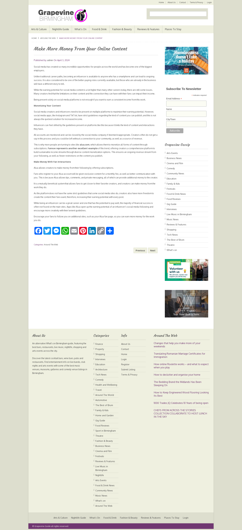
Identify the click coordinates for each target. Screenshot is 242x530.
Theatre (171, 245)
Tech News (172, 234)
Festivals (171, 188)
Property (99, 349)
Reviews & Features (148, 29)
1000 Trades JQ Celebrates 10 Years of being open (181, 402)
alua (84, 148)
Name (169, 109)
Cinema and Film (175, 163)
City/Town (171, 119)
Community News (175, 173)
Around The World (104, 395)
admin (50, 60)
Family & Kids (173, 183)
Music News (173, 219)
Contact (182, 2)
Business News (174, 158)
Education (171, 178)
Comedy (171, 168)
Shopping (171, 229)
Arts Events (172, 153)
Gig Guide (171, 204)
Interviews (172, 209)
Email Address (174, 98)
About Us (171, 2)
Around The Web (48, 38)
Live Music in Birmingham (179, 214)
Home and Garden (104, 415)
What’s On (80, 29)
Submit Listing (128, 369)
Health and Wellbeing (106, 384)
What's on (172, 250)
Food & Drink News (176, 194)
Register (125, 364)
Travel (98, 390)
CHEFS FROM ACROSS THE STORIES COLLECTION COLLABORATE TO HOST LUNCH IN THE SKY (180, 413)
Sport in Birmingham (105, 430)
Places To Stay (173, 29)
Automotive (101, 400)
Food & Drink (99, 29)
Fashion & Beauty (122, 29)
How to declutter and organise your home (177, 374)
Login (209, 2)
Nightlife (99, 475)
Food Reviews (174, 199)
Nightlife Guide (60, 29)
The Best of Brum (175, 239)
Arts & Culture (39, 29)
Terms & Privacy (196, 2)
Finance (99, 344)
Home (160, 2)
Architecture (101, 369)
